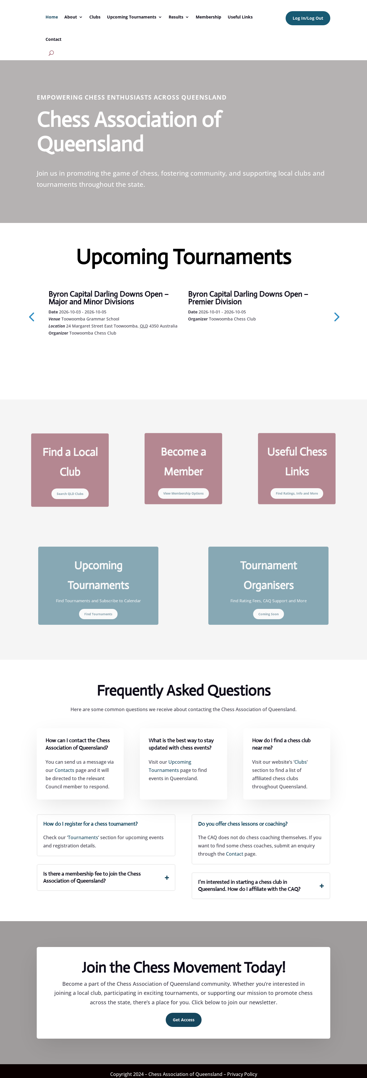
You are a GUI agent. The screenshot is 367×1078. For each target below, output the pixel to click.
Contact (53, 39)
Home (52, 17)
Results (176, 17)
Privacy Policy (242, 1069)
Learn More (75, 349)
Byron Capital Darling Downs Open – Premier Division (248, 297)
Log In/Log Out (308, 18)
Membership (208, 17)
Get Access (184, 1015)
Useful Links (240, 17)
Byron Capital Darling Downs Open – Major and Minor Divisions (108, 297)
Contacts (64, 765)
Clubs (94, 17)
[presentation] (31, 314)
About (70, 17)
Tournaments (83, 833)
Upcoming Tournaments (131, 17)
